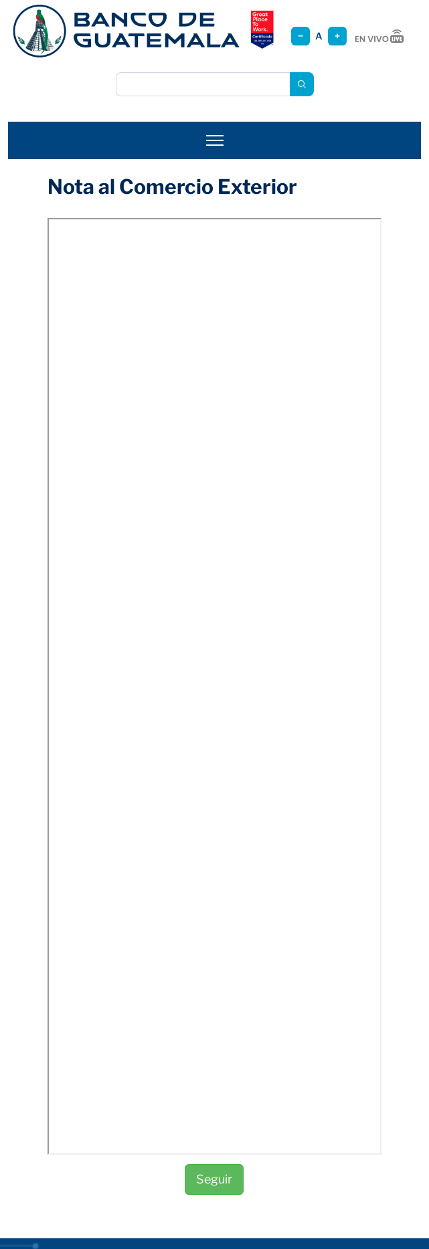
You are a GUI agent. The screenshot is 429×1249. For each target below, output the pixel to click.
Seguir (214, 1179)
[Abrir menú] (214, 140)
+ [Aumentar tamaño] (337, 35)
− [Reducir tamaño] (300, 35)
